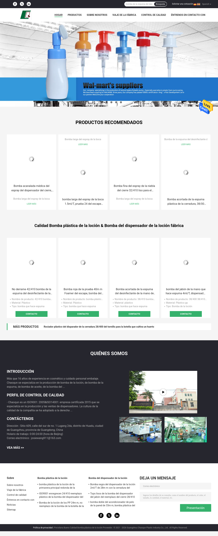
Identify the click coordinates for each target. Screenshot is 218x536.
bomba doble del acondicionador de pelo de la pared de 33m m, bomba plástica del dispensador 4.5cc (112, 504)
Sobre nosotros (97, 15)
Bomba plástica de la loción (52, 478)
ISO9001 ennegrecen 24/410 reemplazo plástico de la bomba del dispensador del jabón (61, 495)
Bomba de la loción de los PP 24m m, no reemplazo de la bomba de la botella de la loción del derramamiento (61, 504)
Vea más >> (15, 447)
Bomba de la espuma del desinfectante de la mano (191, 139)
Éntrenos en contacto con (188, 15)
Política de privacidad (43, 527)
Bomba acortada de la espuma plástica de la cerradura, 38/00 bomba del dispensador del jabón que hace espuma (186, 202)
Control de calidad (153, 15)
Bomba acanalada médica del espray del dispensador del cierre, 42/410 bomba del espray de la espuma (31, 188)
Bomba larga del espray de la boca (31, 198)
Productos (75, 15)
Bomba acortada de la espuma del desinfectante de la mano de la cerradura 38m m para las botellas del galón (134, 291)
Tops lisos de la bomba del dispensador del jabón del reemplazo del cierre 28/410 (112, 495)
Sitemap (11, 509)
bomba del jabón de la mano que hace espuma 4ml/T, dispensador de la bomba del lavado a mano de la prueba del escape (186, 291)
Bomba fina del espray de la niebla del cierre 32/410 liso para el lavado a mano (134, 188)
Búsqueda (160, 4)
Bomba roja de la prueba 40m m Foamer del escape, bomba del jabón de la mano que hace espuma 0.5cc (83, 291)
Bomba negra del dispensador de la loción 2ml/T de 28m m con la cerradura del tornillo (112, 486)
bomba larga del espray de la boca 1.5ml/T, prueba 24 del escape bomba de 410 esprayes (83, 202)
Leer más (31, 204)
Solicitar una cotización (182, 4)
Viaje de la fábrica (124, 15)
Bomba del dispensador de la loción (108, 478)
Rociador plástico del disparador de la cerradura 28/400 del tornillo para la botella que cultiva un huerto (99, 326)
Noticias (11, 504)
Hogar (58, 15)
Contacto (31, 314)
